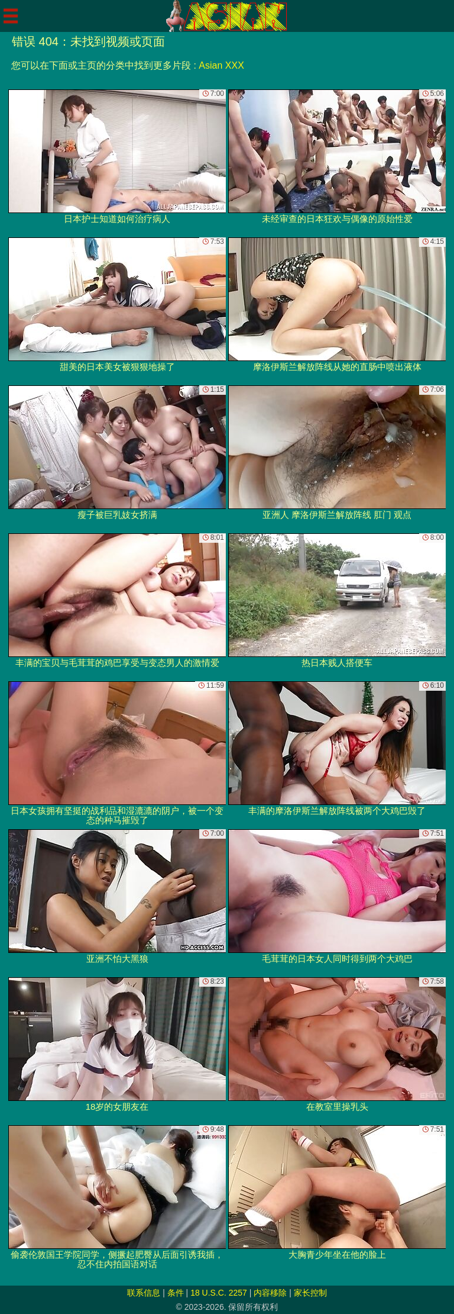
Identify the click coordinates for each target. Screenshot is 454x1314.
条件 (175, 1292)
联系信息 (143, 1292)
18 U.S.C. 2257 (218, 1292)
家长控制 (310, 1292)
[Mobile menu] (10, 16)
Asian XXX (221, 65)
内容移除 (270, 1292)
